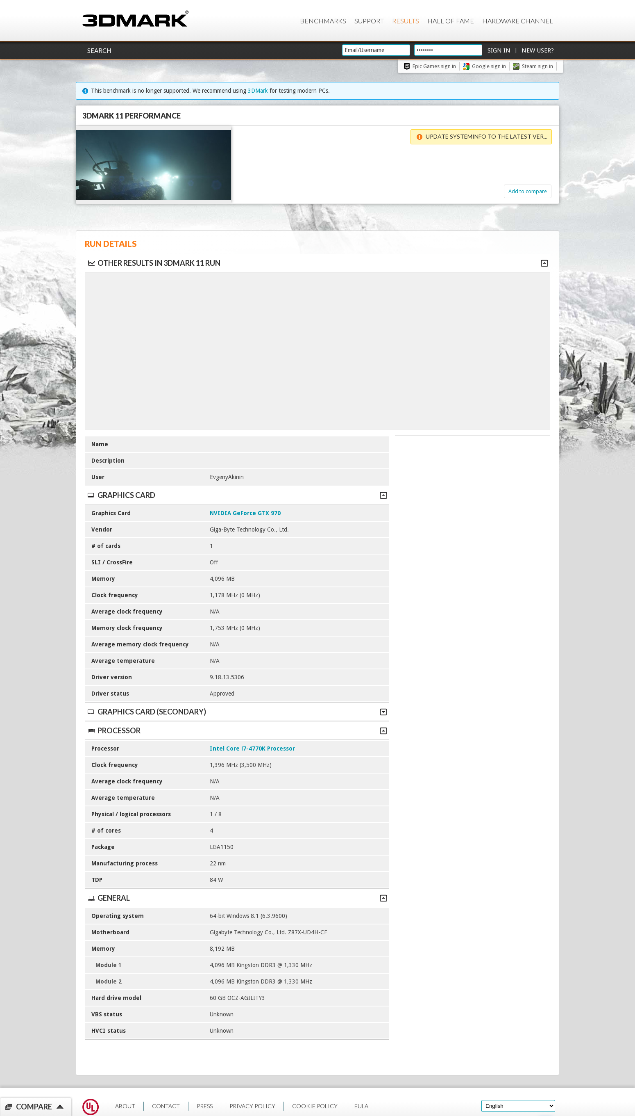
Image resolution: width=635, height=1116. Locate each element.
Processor (237, 730)
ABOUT (125, 1105)
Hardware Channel (517, 21)
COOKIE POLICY (315, 1105)
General (237, 897)
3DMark (258, 90)
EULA (361, 1105)
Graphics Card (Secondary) (237, 711)
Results (405, 21)
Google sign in (489, 66)
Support (369, 21)
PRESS (205, 1105)
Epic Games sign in (434, 66)
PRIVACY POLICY (252, 1105)
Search (99, 50)
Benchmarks (323, 21)
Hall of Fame (450, 21)
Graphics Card (237, 495)
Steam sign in (537, 66)
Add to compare (509, 191)
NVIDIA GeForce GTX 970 (245, 513)
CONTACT (166, 1105)
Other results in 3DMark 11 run (153, 263)
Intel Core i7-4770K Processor (252, 748)
